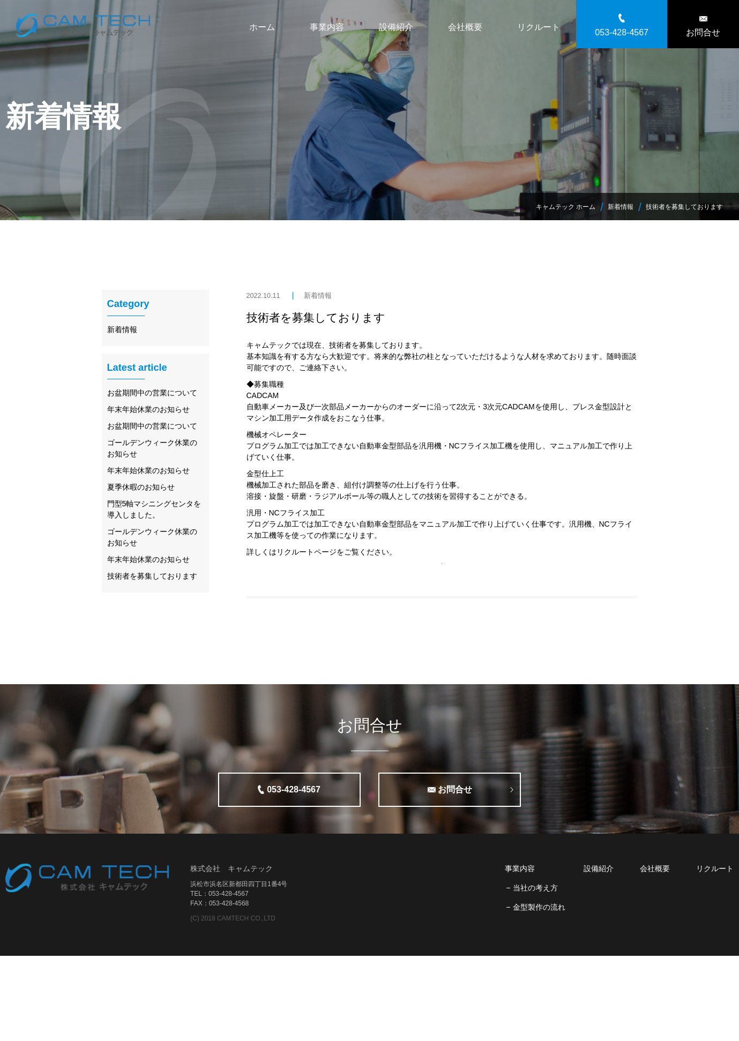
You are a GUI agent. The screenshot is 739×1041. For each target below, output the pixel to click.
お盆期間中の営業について (152, 392)
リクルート (538, 27)
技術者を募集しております (316, 317)
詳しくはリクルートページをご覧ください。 (322, 552)
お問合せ (703, 32)
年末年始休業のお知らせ (148, 409)
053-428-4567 (621, 32)
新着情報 (318, 295)
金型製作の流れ (539, 992)
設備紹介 (396, 27)
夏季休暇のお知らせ (141, 487)
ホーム (262, 27)
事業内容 (327, 27)
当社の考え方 (535, 973)
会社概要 (465, 27)
